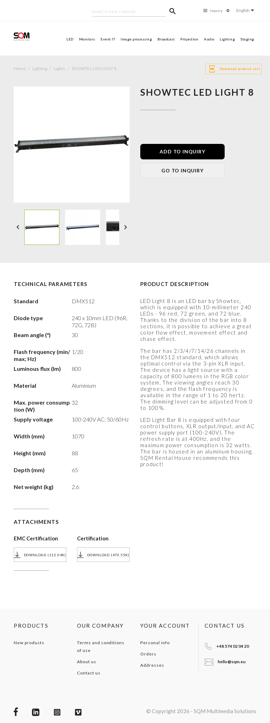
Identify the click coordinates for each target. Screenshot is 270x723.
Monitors (87, 39)
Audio (209, 39)
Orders (148, 654)
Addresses (152, 665)
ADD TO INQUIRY (182, 151)
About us (86, 661)
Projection (189, 39)
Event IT (108, 39)
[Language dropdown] (246, 10)
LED (69, 39)
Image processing (136, 39)
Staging (247, 39)
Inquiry (217, 10)
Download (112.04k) (40, 554)
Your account (165, 625)
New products (29, 642)
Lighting (227, 39)
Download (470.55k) (103, 554)
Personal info (154, 642)
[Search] (129, 12)
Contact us (89, 673)
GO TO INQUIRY (182, 170)
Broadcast (166, 39)
